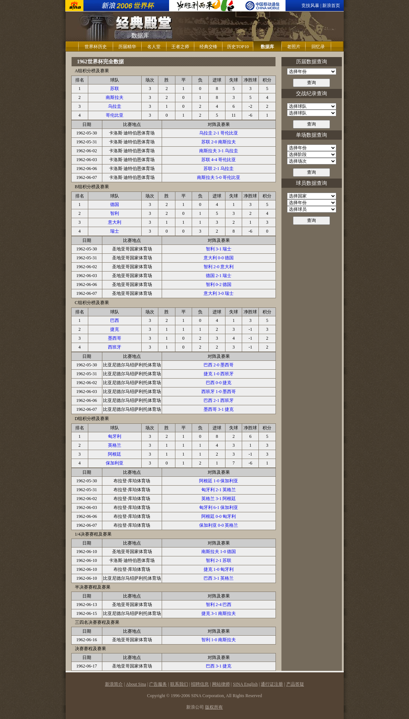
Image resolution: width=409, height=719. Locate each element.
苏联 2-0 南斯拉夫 (218, 141)
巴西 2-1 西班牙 (219, 400)
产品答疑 (295, 684)
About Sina (136, 684)
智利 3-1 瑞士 (219, 249)
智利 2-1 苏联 (219, 560)
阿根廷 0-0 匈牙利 (218, 516)
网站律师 (221, 684)
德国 (114, 204)
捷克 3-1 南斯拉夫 (218, 613)
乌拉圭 (114, 106)
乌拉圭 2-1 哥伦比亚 (218, 133)
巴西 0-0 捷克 (219, 382)
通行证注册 (272, 684)
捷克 (114, 329)
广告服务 (158, 684)
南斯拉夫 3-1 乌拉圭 (218, 150)
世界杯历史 (96, 46)
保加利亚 (114, 463)
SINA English (245, 684)
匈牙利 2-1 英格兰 (218, 489)
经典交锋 (208, 46)
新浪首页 (331, 5)
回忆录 (318, 46)
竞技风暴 (310, 5)
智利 (114, 213)
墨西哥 (114, 338)
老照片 (293, 46)
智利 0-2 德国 (219, 284)
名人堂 (154, 46)
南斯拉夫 (114, 97)
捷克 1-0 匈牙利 (219, 569)
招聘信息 (200, 684)
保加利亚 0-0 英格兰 (218, 525)
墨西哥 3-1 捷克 (219, 409)
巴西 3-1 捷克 (219, 666)
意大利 (114, 222)
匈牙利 (114, 436)
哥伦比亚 (114, 115)
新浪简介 (114, 684)
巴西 (114, 320)
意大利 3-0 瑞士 (219, 293)
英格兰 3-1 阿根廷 (218, 498)
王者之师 (180, 46)
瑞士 (114, 231)
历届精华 (127, 46)
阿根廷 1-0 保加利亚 (218, 480)
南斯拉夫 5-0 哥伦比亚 (219, 177)
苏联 (114, 88)
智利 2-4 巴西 (219, 604)
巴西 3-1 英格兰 (219, 578)
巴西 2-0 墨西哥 (219, 364)
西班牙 (114, 347)
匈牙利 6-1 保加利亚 (218, 507)
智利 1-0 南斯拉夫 (218, 639)
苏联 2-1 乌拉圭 (219, 168)
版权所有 (214, 707)
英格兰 (114, 445)
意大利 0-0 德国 (219, 257)
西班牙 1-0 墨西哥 (218, 391)
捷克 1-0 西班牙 (219, 373)
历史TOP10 (237, 46)
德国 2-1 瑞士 (219, 275)
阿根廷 (114, 454)
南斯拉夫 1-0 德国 (218, 551)
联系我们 (179, 684)
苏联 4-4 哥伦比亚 (218, 159)
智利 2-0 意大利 (219, 266)
